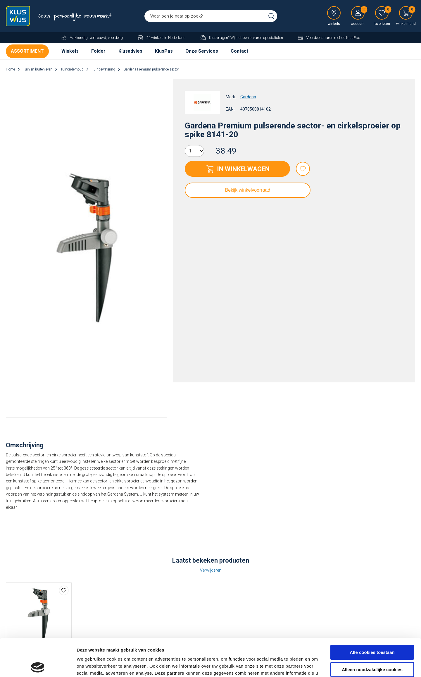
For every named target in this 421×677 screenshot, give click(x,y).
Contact (239, 51)
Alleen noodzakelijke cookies (372, 631)
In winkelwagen (243, 169)
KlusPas (164, 51)
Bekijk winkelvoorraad (247, 190)
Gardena (248, 96)
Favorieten (303, 169)
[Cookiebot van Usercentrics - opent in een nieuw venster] (37, 665)
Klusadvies (130, 51)
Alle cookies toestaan (372, 614)
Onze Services (201, 51)
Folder (98, 51)
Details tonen (90, 665)
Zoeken (271, 16)
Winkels (70, 51)
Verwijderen (210, 570)
